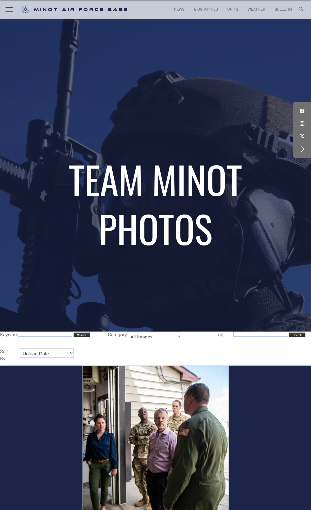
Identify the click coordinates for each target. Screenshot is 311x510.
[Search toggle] (302, 9)
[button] (8, 9)
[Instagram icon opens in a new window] (302, 123)
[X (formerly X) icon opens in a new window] (302, 136)
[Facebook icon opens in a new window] (302, 111)
